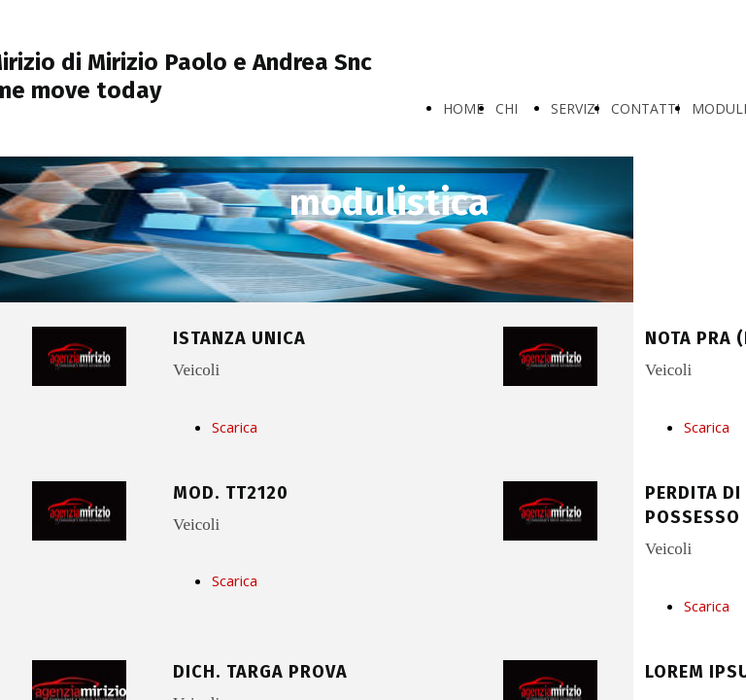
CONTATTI (645, 108)
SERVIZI (575, 108)
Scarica (234, 427)
